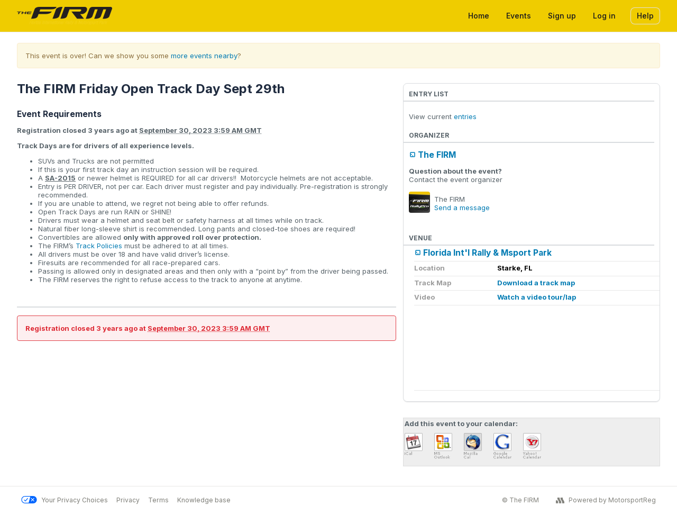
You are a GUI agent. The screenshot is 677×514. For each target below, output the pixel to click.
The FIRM (437, 155)
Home (478, 15)
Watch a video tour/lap (536, 297)
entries (465, 116)
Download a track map (536, 282)
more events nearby (204, 55)
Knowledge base (204, 500)
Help (645, 15)
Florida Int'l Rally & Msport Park (487, 253)
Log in (604, 15)
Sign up (562, 15)
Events (518, 15)
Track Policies (99, 245)
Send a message (462, 207)
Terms (158, 500)
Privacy (128, 500)
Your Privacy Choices (64, 500)
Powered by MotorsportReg (606, 500)
